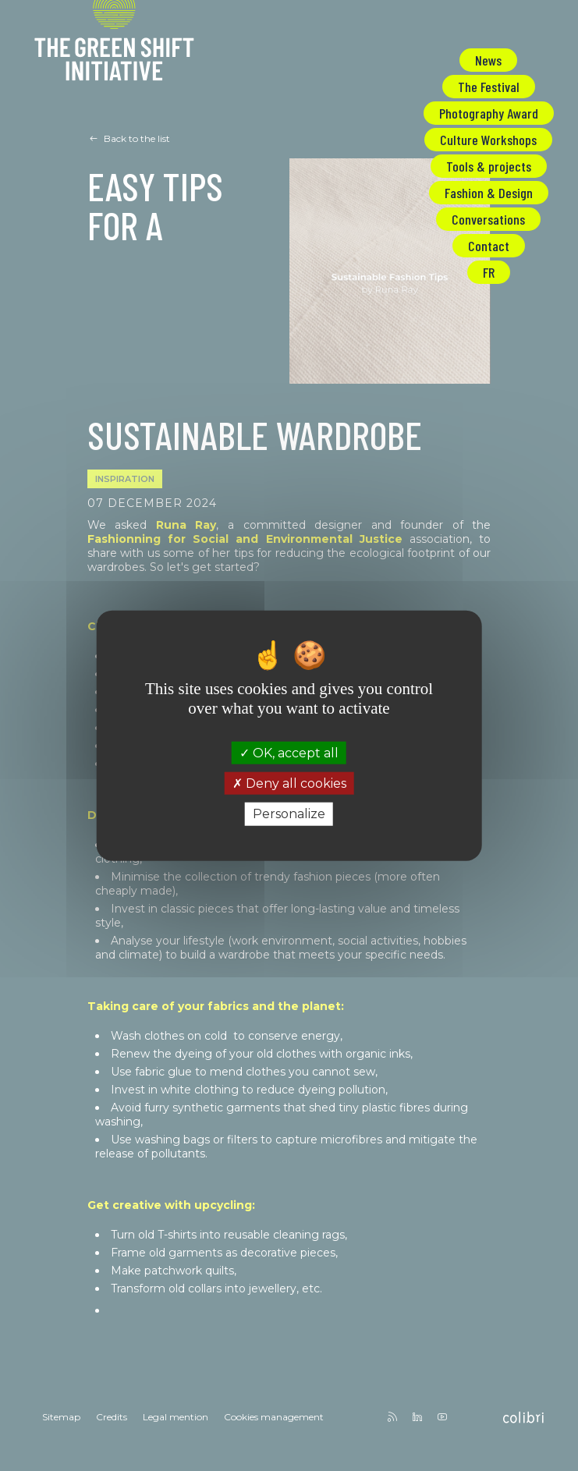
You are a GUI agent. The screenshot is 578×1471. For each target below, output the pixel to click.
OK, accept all (289, 753)
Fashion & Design (489, 192)
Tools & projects (488, 166)
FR (489, 272)
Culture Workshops (488, 139)
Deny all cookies (289, 783)
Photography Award (488, 113)
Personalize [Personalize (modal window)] (289, 813)
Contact (488, 245)
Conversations (488, 219)
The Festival (488, 86)
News (488, 60)
